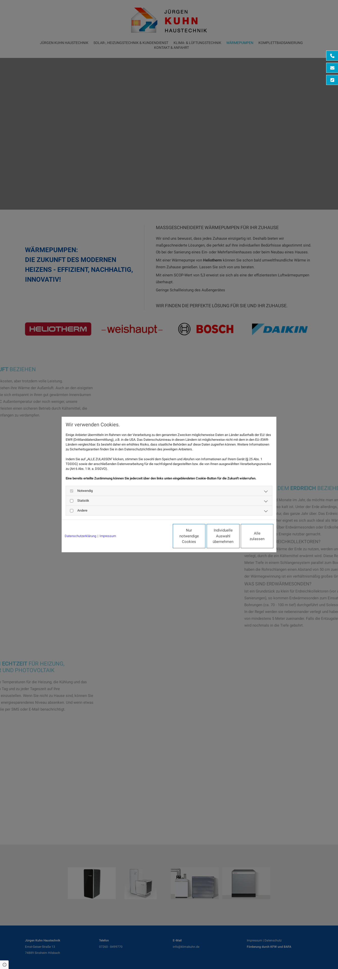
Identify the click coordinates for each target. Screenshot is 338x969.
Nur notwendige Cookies (154, 536)
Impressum (108, 536)
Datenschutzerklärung (80, 536)
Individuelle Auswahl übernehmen (202, 536)
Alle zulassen (250, 536)
